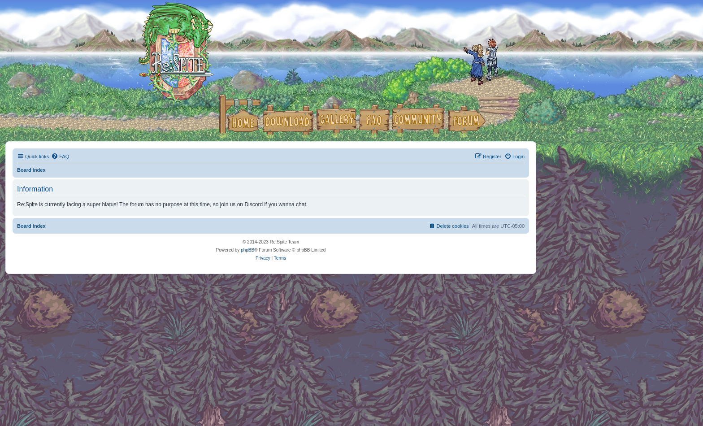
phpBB (247, 250)
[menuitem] (60, 156)
